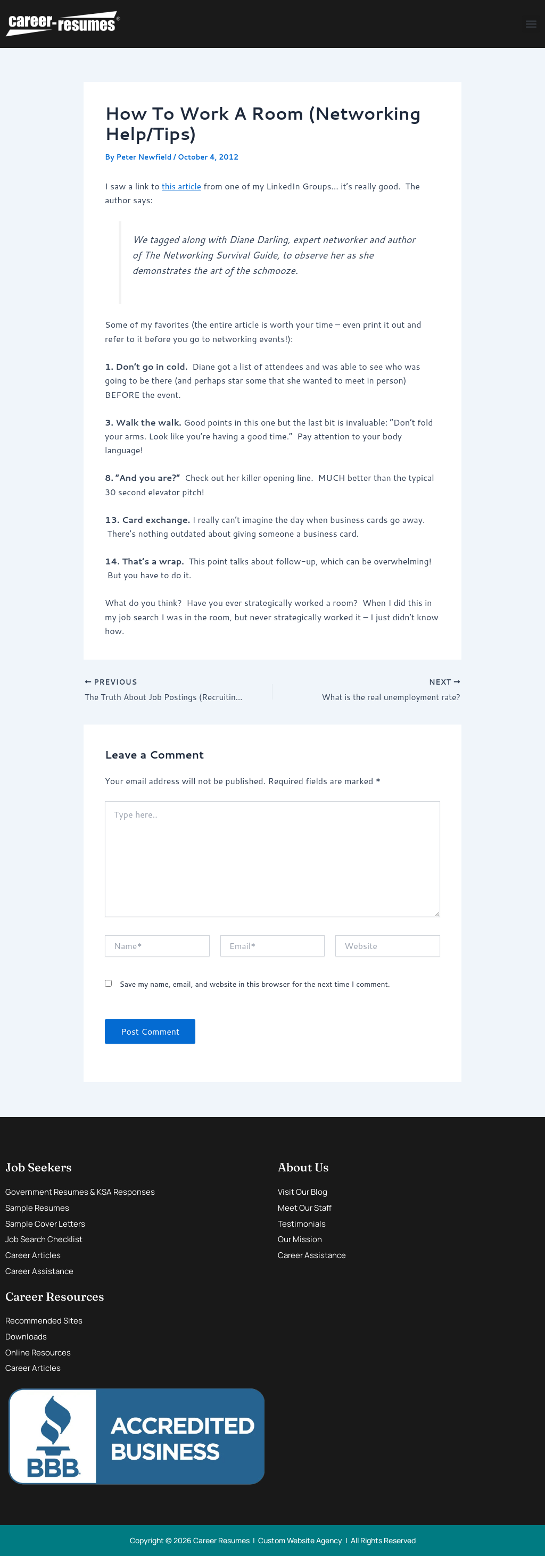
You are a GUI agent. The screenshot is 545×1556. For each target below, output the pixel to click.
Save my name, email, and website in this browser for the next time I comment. (254, 984)
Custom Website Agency (300, 1540)
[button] (531, 24)
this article (182, 186)
